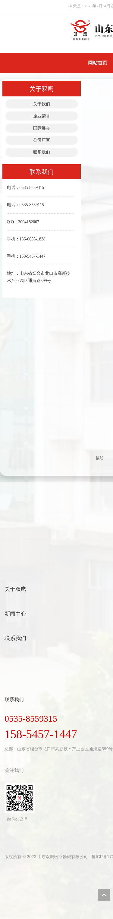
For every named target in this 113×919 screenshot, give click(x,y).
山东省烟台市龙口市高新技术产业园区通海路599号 (65, 748)
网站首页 (97, 62)
